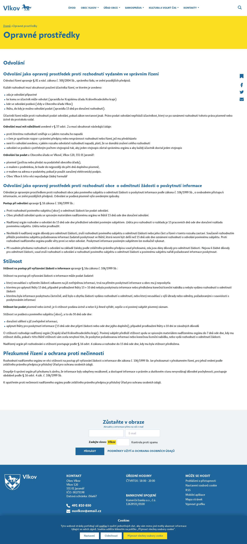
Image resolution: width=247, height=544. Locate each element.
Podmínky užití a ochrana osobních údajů (141, 451)
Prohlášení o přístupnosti (200, 480)
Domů (7, 26)
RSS (188, 490)
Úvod (72, 8)
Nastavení (89, 535)
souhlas (103, 526)
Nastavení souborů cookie (201, 485)
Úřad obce (110, 9)
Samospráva (133, 9)
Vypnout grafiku (195, 504)
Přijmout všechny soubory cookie (145, 535)
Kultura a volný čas (162, 9)
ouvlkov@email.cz (86, 511)
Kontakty (190, 9)
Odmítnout (111, 535)
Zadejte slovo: (102, 442)
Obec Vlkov (88, 9)
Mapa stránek (193, 499)
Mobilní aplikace (195, 494)
